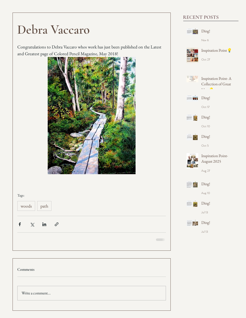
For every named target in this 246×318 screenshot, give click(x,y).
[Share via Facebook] (19, 224)
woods (26, 206)
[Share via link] (56, 224)
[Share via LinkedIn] (44, 224)
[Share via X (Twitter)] (32, 224)
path (44, 206)
